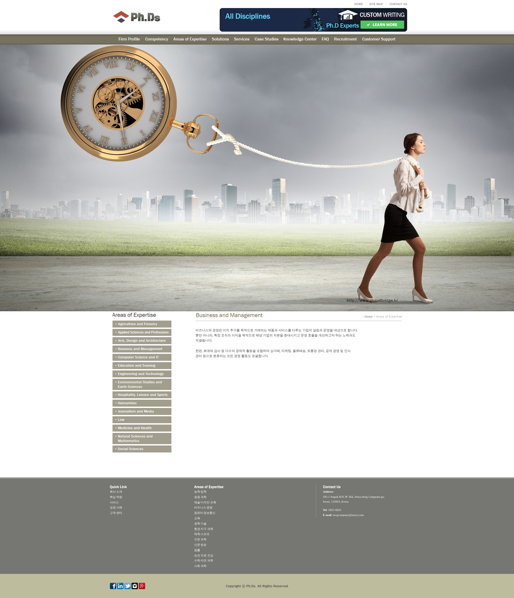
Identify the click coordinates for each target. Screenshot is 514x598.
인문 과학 (200, 539)
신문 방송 (200, 544)
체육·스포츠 (202, 534)
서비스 (114, 502)
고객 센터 (116, 512)
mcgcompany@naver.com (348, 515)
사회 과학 (200, 565)
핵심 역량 (116, 497)
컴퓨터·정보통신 (205, 512)
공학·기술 (200, 523)
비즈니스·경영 (203, 507)
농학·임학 (200, 491)
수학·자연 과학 (203, 560)
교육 (197, 518)
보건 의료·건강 (203, 555)
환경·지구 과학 (203, 528)
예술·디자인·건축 (205, 502)
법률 (197, 550)
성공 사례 (116, 507)
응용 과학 (200, 497)
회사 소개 (116, 491)
